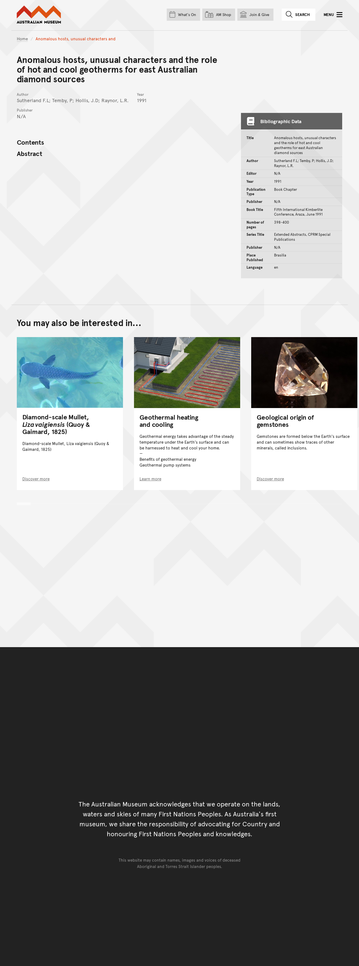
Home (22, 38)
